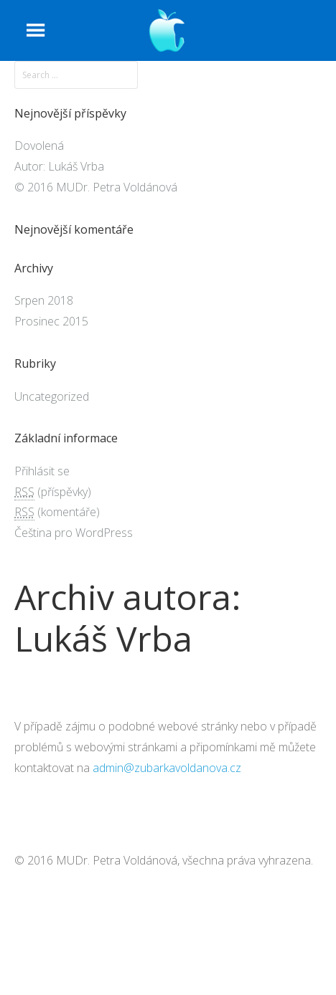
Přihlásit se (42, 471)
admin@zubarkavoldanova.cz (167, 768)
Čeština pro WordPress (73, 533)
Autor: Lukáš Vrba (59, 166)
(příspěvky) (52, 492)
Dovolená (39, 145)
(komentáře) (57, 512)
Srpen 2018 (43, 300)
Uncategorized (51, 396)
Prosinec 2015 (51, 321)
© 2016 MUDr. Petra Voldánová (95, 187)
